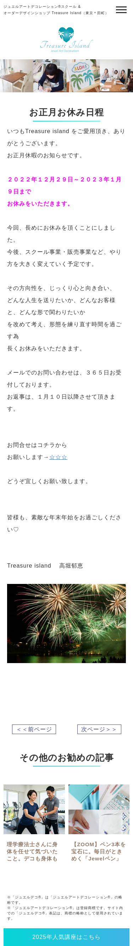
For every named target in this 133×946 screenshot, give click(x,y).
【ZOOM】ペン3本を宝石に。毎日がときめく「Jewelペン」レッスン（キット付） (98, 858)
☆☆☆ (58, 457)
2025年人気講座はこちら (66, 937)
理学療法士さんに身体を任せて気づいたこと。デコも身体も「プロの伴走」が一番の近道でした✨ (32, 858)
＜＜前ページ (34, 729)
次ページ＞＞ (99, 729)
